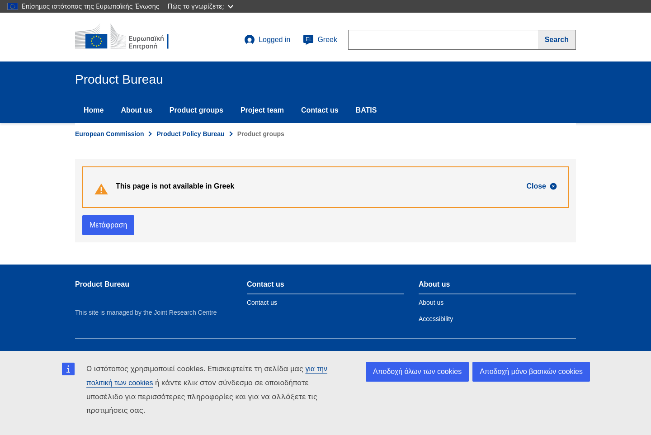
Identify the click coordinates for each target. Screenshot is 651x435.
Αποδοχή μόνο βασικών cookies (531, 371)
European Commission (109, 133)
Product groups (196, 110)
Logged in (267, 39)
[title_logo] (129, 37)
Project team (262, 110)
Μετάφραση (108, 225)
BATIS (366, 110)
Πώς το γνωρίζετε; (200, 6)
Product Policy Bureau (190, 133)
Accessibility (436, 318)
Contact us (320, 110)
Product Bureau (102, 284)
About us (136, 110)
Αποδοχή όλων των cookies (417, 371)
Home (94, 110)
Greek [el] (320, 39)
